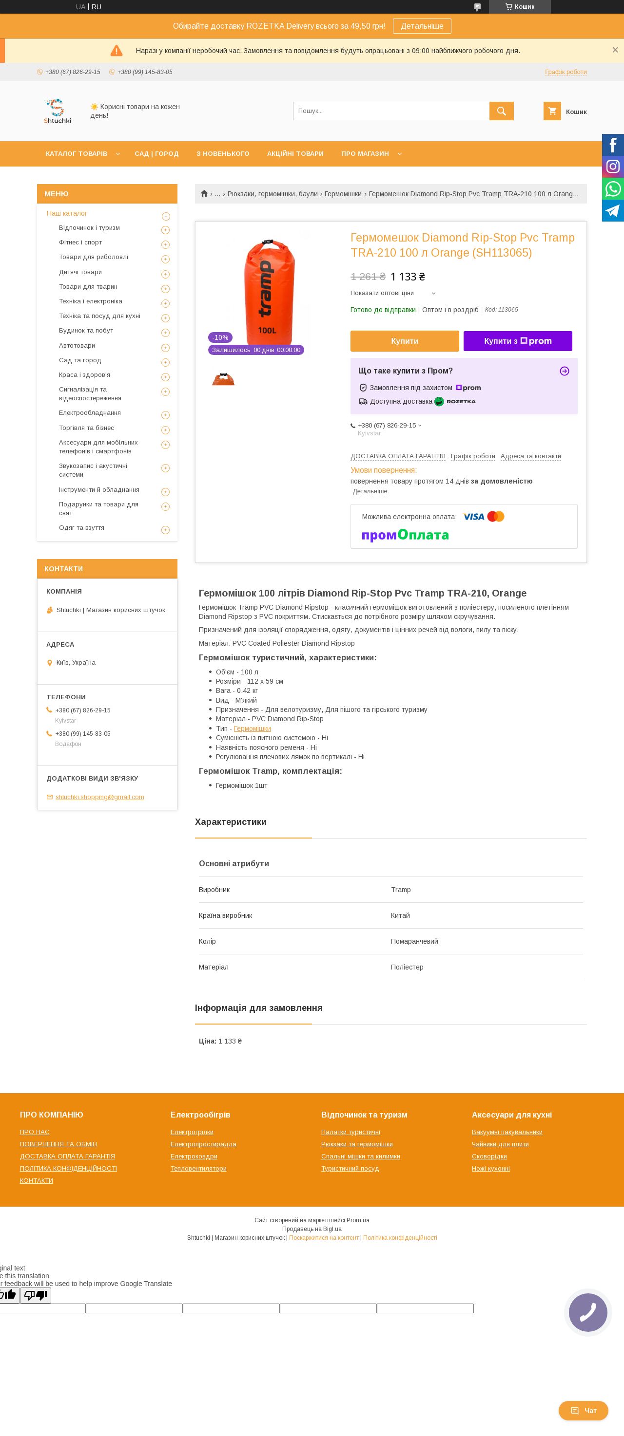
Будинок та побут (86, 330)
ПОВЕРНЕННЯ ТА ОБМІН (58, 1144)
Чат (583, 1410)
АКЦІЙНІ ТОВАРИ (295, 153)
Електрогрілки (192, 1132)
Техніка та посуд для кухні (99, 315)
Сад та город (80, 360)
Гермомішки (343, 194)
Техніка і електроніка (90, 301)
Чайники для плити (500, 1144)
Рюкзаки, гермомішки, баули (273, 194)
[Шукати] (501, 111)
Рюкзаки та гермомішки (357, 1144)
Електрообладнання (90, 412)
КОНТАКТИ (36, 1180)
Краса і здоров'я (84, 374)
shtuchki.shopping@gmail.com (100, 797)
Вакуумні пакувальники (507, 1132)
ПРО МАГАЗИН (365, 153)
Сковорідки (489, 1156)
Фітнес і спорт (80, 242)
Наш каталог (67, 213)
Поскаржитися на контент (324, 1237)
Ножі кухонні (491, 1168)
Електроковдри (194, 1156)
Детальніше (422, 26)
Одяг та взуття (81, 527)
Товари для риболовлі (93, 257)
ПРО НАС (35, 1132)
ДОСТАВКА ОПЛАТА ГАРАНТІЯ (67, 1156)
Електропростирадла (203, 1144)
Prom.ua (358, 1220)
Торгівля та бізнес (86, 427)
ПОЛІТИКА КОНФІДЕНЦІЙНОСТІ (68, 1168)
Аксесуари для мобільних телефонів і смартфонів (98, 447)
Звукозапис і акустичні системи (93, 470)
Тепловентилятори (199, 1168)
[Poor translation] (35, 1295)
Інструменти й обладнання (99, 489)
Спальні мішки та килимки (360, 1156)
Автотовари (77, 345)
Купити (405, 341)
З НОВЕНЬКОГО (223, 153)
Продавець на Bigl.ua (312, 1229)
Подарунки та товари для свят (98, 509)
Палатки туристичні (350, 1132)
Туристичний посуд (350, 1168)
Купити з (517, 341)
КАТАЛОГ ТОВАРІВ (76, 153)
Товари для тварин (88, 286)
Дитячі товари (80, 272)
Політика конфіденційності (400, 1237)
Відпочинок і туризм (89, 227)
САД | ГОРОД (157, 153)
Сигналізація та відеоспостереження (90, 394)
